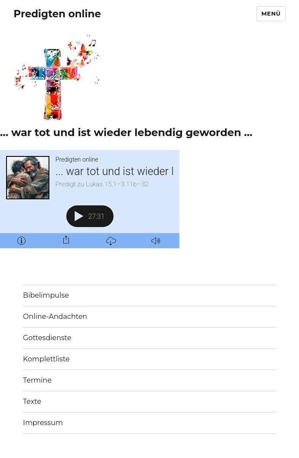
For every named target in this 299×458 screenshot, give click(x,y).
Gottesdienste (47, 338)
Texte (32, 401)
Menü (270, 13)
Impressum (43, 423)
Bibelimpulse (46, 295)
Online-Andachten (55, 316)
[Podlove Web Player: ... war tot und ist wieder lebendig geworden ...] (89, 199)
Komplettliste (46, 359)
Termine (37, 380)
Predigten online (57, 14)
